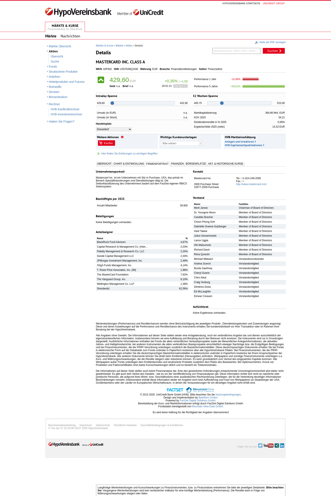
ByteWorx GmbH (207, 397)
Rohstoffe (55, 87)
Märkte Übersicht (60, 46)
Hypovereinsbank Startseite (241, 3)
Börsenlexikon (58, 97)
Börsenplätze (196, 163)
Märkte (119, 45)
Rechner (54, 104)
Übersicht (57, 56)
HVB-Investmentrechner (66, 114)
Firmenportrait (157, 163)
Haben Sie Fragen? (61, 121)
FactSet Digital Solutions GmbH (197, 400)
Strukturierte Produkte (63, 71)
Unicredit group (274, 3)
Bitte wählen (169, 143)
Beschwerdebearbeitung (62, 425)
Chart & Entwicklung (129, 163)
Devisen (54, 92)
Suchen (272, 51)
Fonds (53, 66)
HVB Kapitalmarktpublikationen (243, 145)
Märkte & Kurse (104, 45)
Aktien (53, 51)
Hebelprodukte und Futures (67, 81)
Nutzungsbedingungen (228, 394)
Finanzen (177, 163)
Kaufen (108, 143)
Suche (55, 61)
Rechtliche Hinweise (125, 425)
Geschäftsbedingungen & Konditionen (162, 425)
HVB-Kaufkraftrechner (65, 109)
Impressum (86, 425)
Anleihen (54, 76)
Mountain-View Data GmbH (207, 406)
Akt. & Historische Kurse (225, 163)
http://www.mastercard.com (251, 184)
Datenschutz (103, 425)
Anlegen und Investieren (239, 141)
